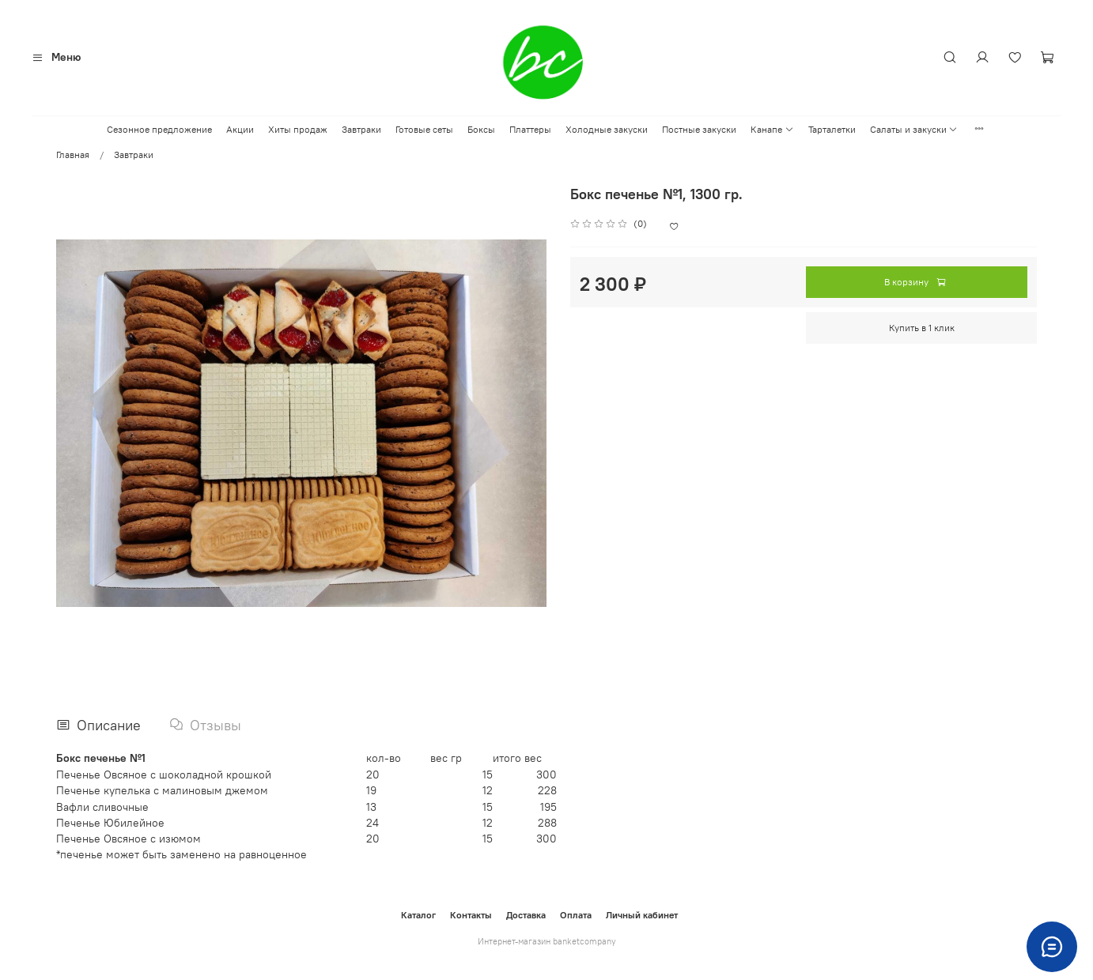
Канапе (772, 129)
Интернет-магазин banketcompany (547, 941)
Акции (240, 129)
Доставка (526, 915)
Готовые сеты (424, 129)
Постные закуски (699, 129)
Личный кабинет (642, 915)
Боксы (481, 129)
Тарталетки (832, 129)
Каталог (418, 915)
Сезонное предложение (159, 129)
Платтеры (530, 129)
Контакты (471, 915)
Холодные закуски (606, 129)
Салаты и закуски (914, 129)
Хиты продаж (297, 129)
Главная (72, 154)
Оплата (576, 915)
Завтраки (361, 129)
